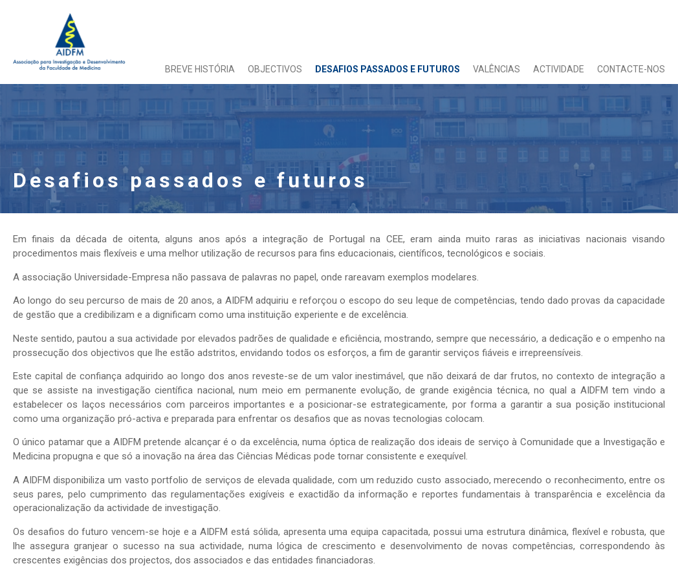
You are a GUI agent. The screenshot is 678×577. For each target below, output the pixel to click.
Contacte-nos (631, 69)
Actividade (558, 69)
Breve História (200, 69)
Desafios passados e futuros (387, 69)
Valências (496, 69)
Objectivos (275, 69)
